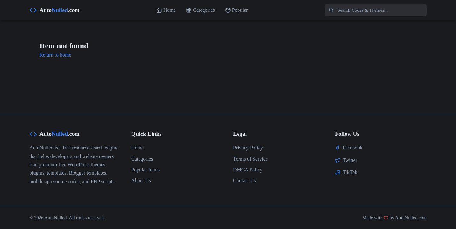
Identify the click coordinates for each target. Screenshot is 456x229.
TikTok (350, 172)
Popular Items (145, 169)
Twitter (350, 160)
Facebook (352, 147)
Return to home (55, 55)
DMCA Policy (247, 169)
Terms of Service (250, 159)
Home (137, 147)
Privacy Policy (248, 147)
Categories (142, 159)
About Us (141, 180)
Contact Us (244, 180)
